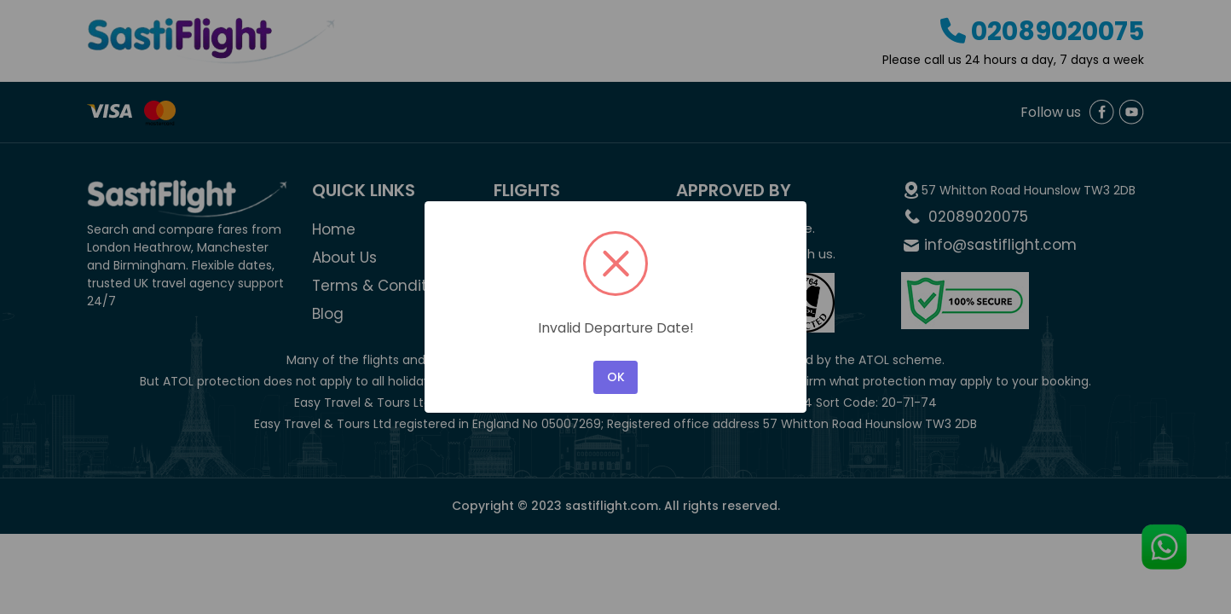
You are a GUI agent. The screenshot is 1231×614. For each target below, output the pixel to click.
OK (616, 376)
